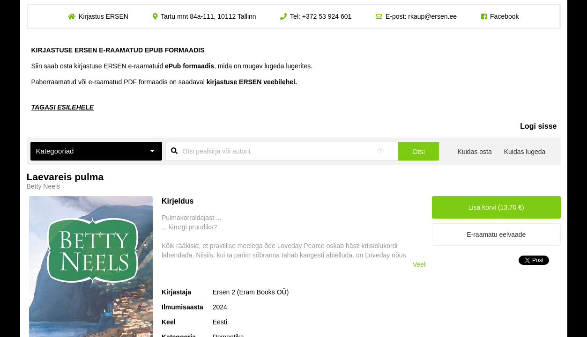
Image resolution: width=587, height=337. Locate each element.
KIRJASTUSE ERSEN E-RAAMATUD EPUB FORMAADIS (118, 50)
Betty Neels (43, 186)
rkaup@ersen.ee (432, 16)
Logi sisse (538, 126)
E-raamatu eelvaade (496, 234)
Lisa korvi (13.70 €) (496, 207)
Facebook (504, 16)
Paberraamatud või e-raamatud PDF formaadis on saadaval (164, 82)
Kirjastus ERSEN (103, 16)
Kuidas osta (475, 151)
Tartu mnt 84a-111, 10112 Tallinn (208, 16)
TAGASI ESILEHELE (62, 107)
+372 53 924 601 (327, 16)
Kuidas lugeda (525, 151)
